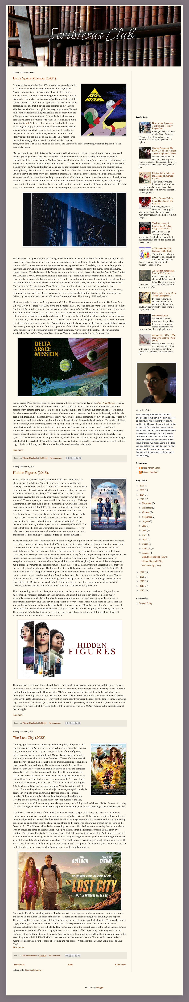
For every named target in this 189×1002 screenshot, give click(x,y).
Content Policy (145, 603)
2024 (142, 495)
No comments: (56, 458)
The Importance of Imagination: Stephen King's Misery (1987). (162, 226)
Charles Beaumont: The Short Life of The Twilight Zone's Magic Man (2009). (164, 151)
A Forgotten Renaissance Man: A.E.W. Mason (163, 272)
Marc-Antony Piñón (151, 468)
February (146, 548)
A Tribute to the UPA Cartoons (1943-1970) (162, 249)
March (145, 544)
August (145, 521)
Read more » (18, 450)
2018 (142, 590)
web (27, 123)
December (147, 503)
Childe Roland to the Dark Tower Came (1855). (164, 294)
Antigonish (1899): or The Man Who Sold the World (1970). (164, 338)
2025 (142, 490)
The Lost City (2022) (29, 737)
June (144, 530)
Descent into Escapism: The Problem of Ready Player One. (162, 126)
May (144, 535)
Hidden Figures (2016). (31, 472)
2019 (142, 586)
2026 (142, 486)
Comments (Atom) (33, 970)
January (146, 553)
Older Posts (120, 964)
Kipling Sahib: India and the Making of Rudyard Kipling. (163, 176)
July (144, 526)
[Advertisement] (156, 91)
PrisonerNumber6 (150, 472)
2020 (142, 581)
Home (70, 964)
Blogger (99, 987)
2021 (142, 577)
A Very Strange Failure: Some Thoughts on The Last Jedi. (162, 201)
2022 (142, 572)
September (147, 517)
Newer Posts (19, 964)
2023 (142, 499)
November (147, 508)
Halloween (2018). (160, 315)
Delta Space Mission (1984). (35, 78)
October (146, 512)
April (145, 539)
